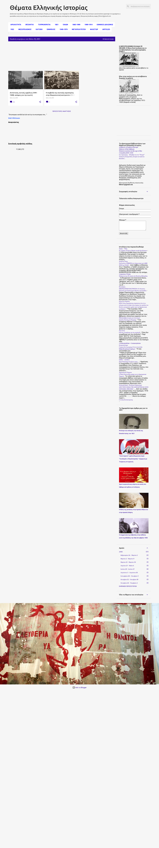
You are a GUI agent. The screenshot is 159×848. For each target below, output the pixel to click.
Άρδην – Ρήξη (123, 249)
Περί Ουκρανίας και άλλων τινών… (129, 362)
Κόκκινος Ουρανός (124, 301)
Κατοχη (38, 29)
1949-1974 (63, 29)
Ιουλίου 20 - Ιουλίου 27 (127, 569)
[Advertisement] (51, 57)
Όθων (64, 24)
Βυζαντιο (29, 24)
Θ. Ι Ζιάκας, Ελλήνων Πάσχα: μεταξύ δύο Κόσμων (133, 250)
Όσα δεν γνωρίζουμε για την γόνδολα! (129, 332)
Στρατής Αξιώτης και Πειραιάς (127, 320)
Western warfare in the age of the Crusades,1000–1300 (130, 152)
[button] (40, 102)
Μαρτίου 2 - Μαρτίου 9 (127, 559)
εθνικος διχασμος (104, 24)
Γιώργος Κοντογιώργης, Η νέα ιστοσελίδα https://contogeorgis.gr (130, 348)
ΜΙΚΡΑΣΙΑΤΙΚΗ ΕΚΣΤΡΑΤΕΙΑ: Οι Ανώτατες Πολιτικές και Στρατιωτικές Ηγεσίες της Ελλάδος (132, 289)
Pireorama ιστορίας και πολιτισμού (129, 318)
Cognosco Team (124, 274)
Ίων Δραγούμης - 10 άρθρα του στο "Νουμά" (132, 155)
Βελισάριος (122, 287)
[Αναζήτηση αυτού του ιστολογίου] (140, 6)
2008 (121, 552)
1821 (56, 24)
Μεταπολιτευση (78, 29)
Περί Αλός (122, 331)
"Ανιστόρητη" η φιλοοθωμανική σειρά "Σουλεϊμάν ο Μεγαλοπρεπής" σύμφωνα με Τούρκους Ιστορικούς (133, 458)
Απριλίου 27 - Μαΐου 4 (127, 566)
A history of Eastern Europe (128, 147)
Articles (105, 29)
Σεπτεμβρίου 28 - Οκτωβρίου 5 (130, 576)
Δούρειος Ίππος (123, 261)
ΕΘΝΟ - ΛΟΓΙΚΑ (124, 360)
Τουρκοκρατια (43, 24)
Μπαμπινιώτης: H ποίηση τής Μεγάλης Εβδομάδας (133, 276)
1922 (11, 29)
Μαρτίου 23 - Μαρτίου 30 (128, 562)
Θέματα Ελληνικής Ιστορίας (48, 7)
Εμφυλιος (50, 29)
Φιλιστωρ (93, 29)
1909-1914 (88, 24)
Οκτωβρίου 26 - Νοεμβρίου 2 (129, 583)
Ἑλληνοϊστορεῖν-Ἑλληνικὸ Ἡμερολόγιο (130, 385)
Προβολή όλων (108, 39)
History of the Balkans (126, 149)
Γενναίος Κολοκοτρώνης (126, 400)
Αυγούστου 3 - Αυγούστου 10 (129, 572)
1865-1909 (76, 24)
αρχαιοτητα (15, 24)
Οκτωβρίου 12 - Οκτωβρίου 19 (129, 579)
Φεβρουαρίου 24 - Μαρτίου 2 (129, 555)
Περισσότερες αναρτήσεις (61, 111)
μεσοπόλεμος (24, 29)
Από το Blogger (80, 687)
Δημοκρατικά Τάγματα (125, 372)
